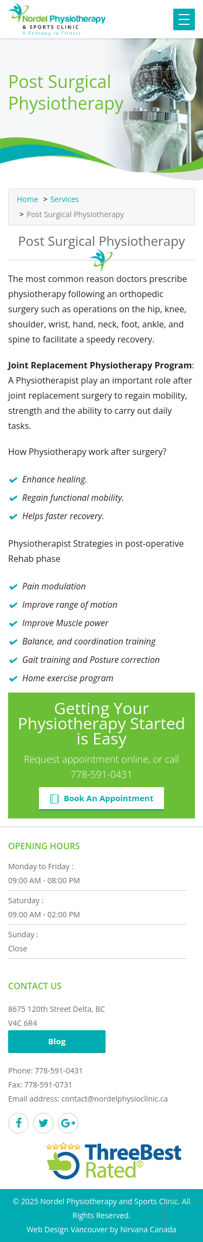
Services (64, 199)
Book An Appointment (101, 798)
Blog (57, 1041)
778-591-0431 (101, 774)
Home (27, 199)
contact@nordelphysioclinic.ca (114, 1098)
